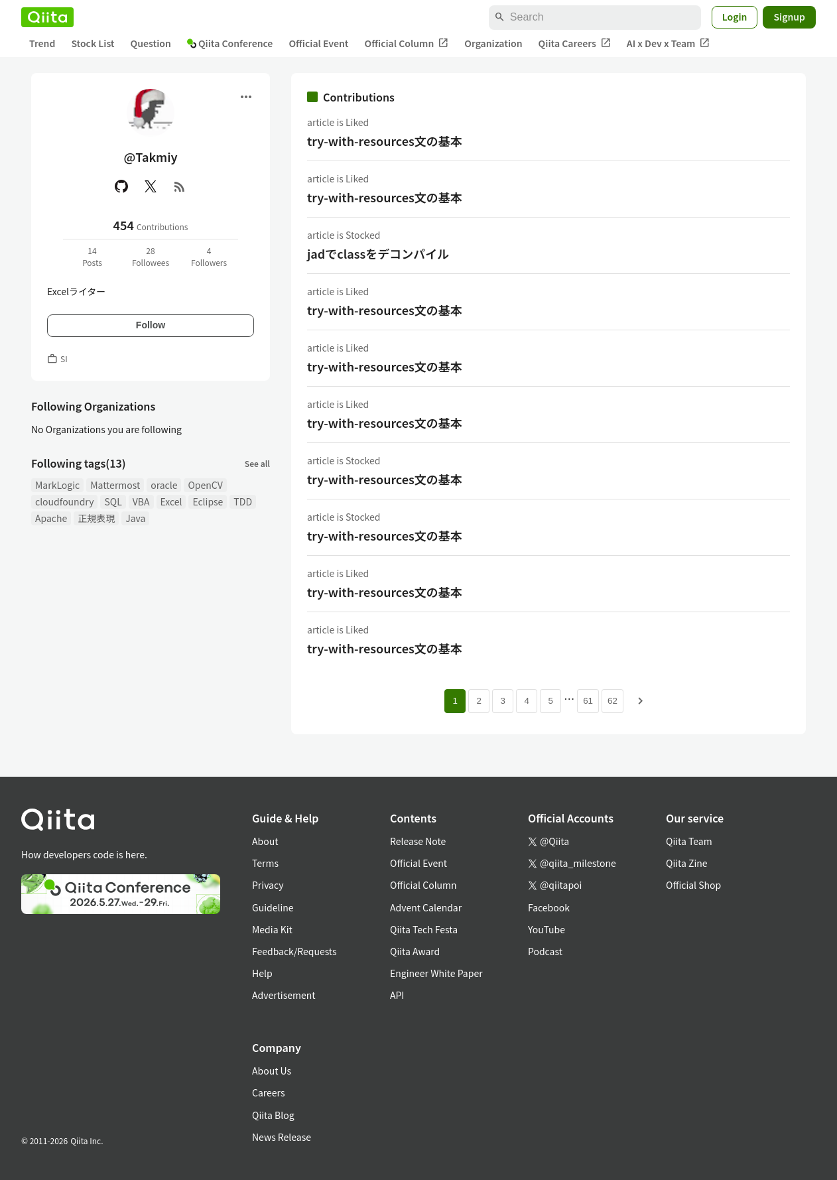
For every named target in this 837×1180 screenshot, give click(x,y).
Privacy (267, 884)
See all (257, 463)
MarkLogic (57, 485)
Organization (493, 43)
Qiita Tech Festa (424, 929)
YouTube (546, 929)
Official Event (318, 43)
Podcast (545, 951)
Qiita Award (415, 951)
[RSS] (179, 186)
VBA (141, 501)
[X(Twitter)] (150, 186)
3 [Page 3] (502, 701)
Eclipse (207, 501)
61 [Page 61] (588, 701)
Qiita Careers (575, 43)
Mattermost (115, 485)
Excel (171, 501)
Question (151, 43)
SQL (112, 501)
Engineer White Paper (436, 973)
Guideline (273, 907)
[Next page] (641, 701)
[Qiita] (47, 17)
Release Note (418, 841)
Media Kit (272, 929)
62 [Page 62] (612, 701)
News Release (281, 1137)
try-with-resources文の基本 (384, 140)
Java (135, 518)
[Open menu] (246, 97)
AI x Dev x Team (668, 43)
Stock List (92, 43)
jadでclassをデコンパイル (378, 253)
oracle (164, 485)
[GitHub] (121, 186)
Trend (42, 43)
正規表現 (96, 518)
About (265, 841)
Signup (789, 16)
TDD (242, 501)
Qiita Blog (273, 1115)
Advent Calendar (426, 907)
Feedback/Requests (294, 951)
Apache (51, 518)
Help (262, 973)
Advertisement (284, 995)
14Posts (92, 256)
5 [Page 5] (550, 701)
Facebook (549, 907)
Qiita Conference (230, 43)
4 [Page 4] (526, 701)
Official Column (407, 43)
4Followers (209, 256)
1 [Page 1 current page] (454, 701)
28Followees (150, 256)
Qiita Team (689, 841)
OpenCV (205, 485)
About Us (271, 1070)
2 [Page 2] (478, 701)
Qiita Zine (687, 863)
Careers (268, 1092)
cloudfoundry (64, 501)
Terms (265, 863)
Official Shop (693, 884)
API (397, 995)
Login (734, 16)
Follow (150, 325)
